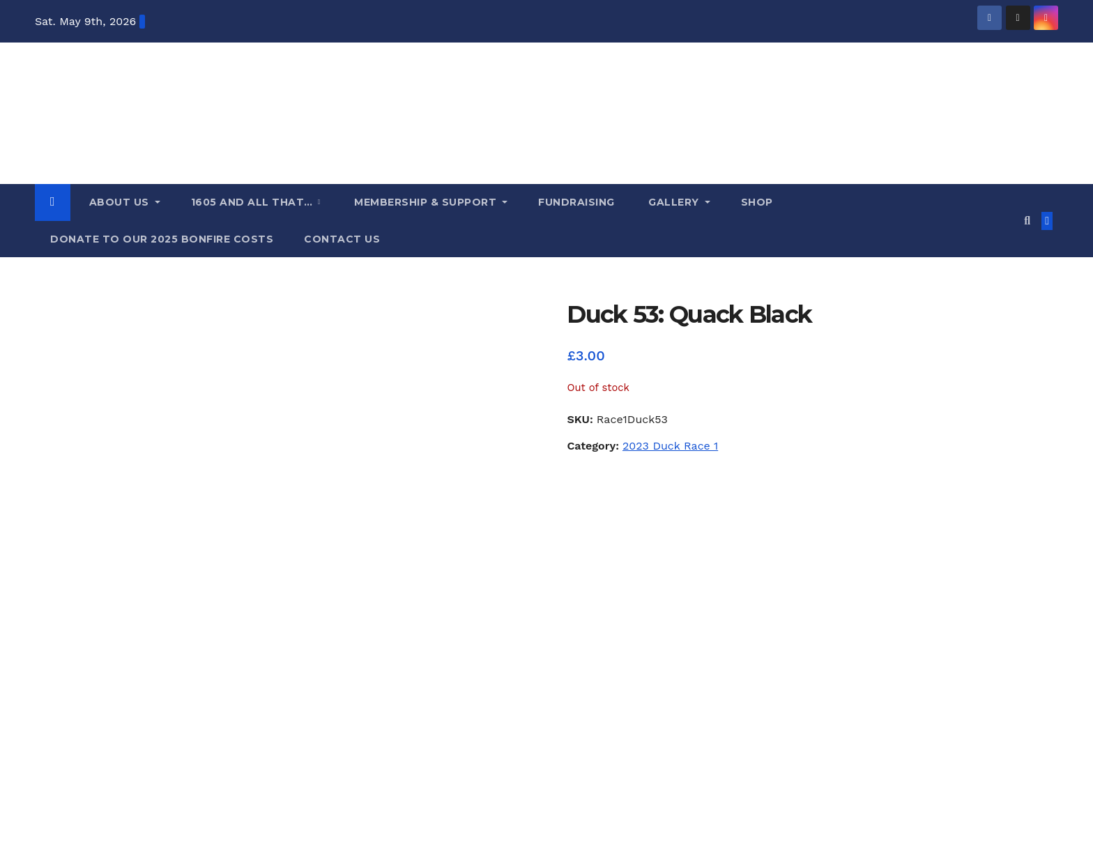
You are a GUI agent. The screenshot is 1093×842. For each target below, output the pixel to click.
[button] (1027, 220)
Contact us (342, 239)
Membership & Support (425, 202)
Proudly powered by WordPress (105, 796)
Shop (757, 202)
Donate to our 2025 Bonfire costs (161, 239)
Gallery (674, 202)
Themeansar (294, 796)
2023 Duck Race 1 (670, 445)
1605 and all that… (253, 202)
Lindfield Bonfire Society (173, 683)
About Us (119, 202)
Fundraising (576, 202)
